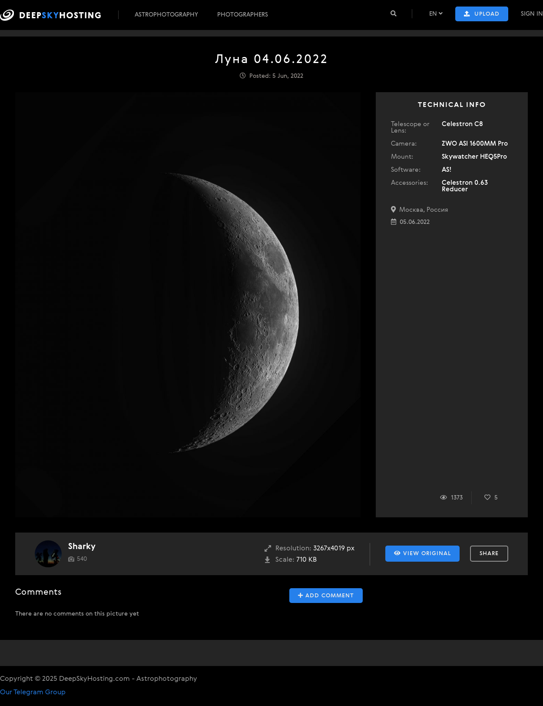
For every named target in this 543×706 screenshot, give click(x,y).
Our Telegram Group (33, 692)
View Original (422, 553)
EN (436, 13)
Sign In (532, 14)
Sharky (82, 547)
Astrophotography (166, 15)
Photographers (242, 15)
